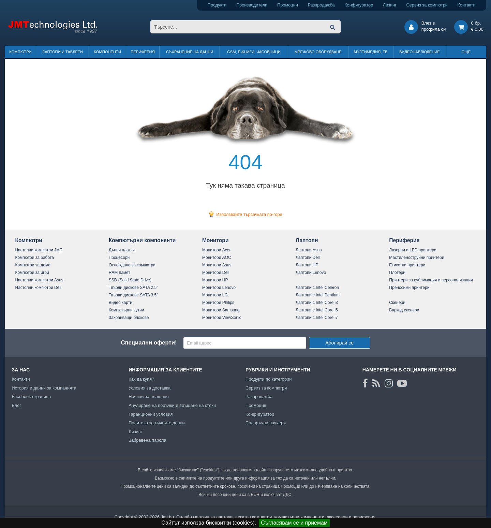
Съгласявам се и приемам (294, 523)
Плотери (397, 272)
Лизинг (390, 5)
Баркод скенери (404, 310)
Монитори (215, 240)
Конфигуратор (358, 5)
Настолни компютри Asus (39, 280)
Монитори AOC (216, 257)
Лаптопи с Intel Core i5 (317, 310)
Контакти (466, 5)
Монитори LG (215, 295)
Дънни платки (122, 250)
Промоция (256, 405)
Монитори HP (215, 280)
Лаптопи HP (307, 265)
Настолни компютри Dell (38, 287)
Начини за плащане (149, 396)
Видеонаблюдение (419, 52)
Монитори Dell (215, 272)
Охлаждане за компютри (132, 265)
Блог (16, 405)
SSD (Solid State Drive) (130, 280)
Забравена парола (147, 440)
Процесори (119, 257)
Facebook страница (31, 396)
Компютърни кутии (126, 310)
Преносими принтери (409, 287)
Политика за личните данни (157, 422)
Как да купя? (141, 379)
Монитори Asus (217, 265)
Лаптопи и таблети (62, 52)
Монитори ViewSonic (221, 317)
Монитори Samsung (221, 310)
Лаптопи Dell (307, 257)
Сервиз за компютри (426, 5)
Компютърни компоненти (142, 240)
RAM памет (119, 272)
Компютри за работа (34, 257)
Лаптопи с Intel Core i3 (317, 302)
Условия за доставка (149, 388)
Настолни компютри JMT (38, 250)
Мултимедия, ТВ (371, 52)
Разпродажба (321, 5)
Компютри (20, 52)
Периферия (143, 52)
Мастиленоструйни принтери (416, 257)
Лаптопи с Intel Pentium (318, 295)
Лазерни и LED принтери (412, 250)
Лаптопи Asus (309, 250)
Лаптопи (307, 240)
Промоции (287, 5)
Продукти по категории (269, 379)
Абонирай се (339, 343)
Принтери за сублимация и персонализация (431, 280)
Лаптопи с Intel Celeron (317, 287)
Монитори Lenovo (219, 287)
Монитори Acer (216, 250)
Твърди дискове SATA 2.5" (133, 287)
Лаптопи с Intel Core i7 (317, 317)
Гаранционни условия (151, 414)
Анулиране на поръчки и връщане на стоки (172, 405)
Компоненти (107, 52)
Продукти (217, 5)
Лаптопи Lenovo (311, 272)
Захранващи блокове (129, 317)
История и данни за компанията (44, 388)
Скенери (397, 302)
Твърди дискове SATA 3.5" (133, 295)
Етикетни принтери (407, 265)
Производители (252, 5)
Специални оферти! (149, 342)
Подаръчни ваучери (266, 422)
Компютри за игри (32, 272)
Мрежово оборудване (318, 52)
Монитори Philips (218, 302)
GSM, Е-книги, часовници (254, 52)
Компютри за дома (32, 265)
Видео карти (120, 302)
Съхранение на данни (189, 52)
